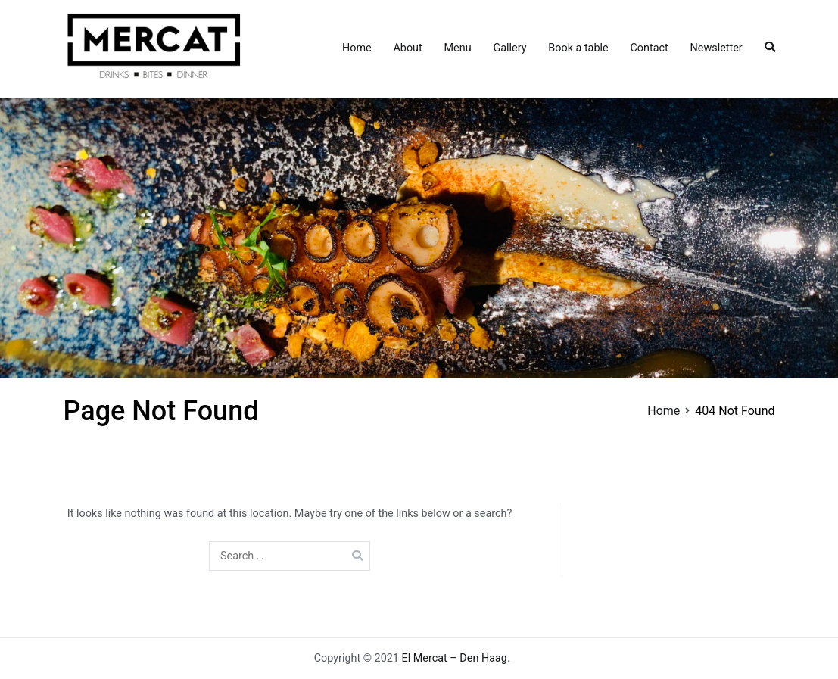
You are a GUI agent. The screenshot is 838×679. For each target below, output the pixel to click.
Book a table (578, 48)
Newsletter (716, 48)
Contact (649, 48)
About (407, 48)
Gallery (509, 48)
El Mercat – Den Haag (454, 658)
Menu (458, 48)
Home (357, 48)
